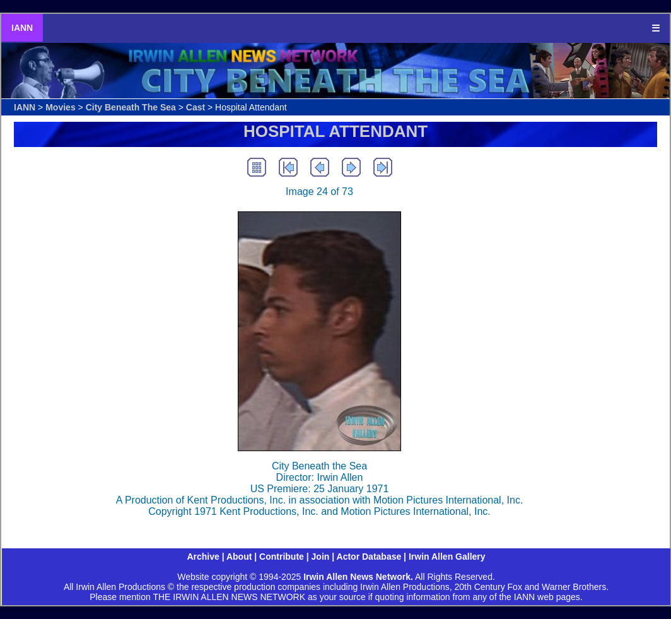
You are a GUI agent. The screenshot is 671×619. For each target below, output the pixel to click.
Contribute (281, 556)
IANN (22, 28)
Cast (195, 107)
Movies (60, 107)
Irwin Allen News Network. (358, 577)
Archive (203, 556)
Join (321, 556)
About (239, 556)
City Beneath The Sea (131, 107)
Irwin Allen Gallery (447, 556)
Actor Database (369, 556)
